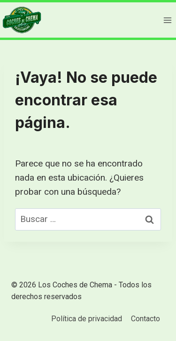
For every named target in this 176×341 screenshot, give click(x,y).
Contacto (145, 318)
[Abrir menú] (167, 20)
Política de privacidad (86, 318)
